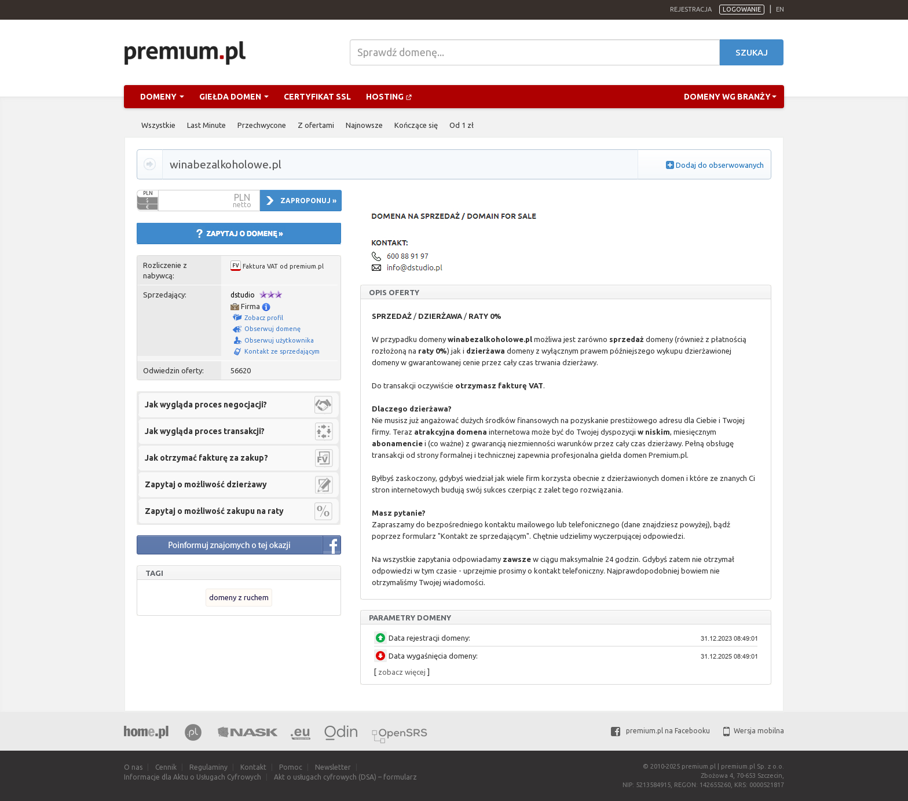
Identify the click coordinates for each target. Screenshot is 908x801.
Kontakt (253, 767)
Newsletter (333, 767)
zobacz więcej (402, 672)
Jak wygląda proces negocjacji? (206, 404)
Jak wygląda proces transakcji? (205, 431)
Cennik (166, 767)
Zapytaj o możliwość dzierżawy (206, 484)
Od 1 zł (461, 125)
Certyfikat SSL (317, 96)
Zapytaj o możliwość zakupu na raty (214, 511)
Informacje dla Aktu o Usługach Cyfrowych (192, 777)
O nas (133, 767)
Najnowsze (364, 125)
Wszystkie (158, 125)
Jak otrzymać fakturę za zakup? (206, 457)
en (780, 9)
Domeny (162, 96)
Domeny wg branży (730, 96)
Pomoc (290, 767)
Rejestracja (691, 9)
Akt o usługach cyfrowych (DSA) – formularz (345, 777)
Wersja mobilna (753, 730)
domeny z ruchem (239, 597)
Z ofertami (316, 125)
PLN (148, 193)
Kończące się (416, 125)
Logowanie (742, 9)
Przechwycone (261, 125)
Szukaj (751, 52)
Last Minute (206, 125)
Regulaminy (208, 767)
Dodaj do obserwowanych (720, 165)
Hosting (389, 96)
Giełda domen (234, 96)
